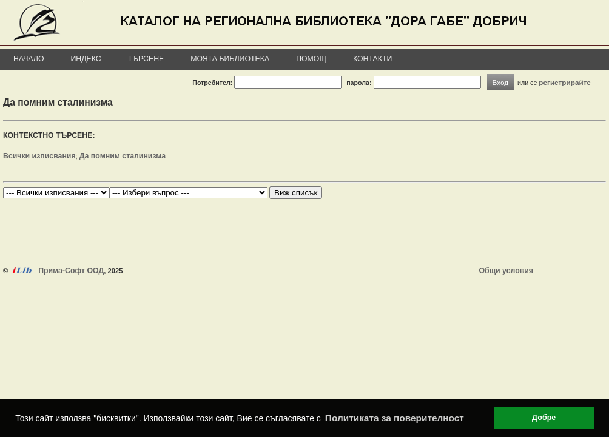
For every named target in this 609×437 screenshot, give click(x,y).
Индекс (86, 59)
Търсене (146, 59)
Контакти (372, 59)
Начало (28, 59)
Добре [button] (544, 417)
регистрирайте (565, 82)
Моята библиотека (229, 59)
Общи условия (506, 270)
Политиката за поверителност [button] (394, 418)
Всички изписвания (39, 156)
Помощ (311, 59)
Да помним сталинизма (122, 156)
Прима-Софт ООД (71, 270)
